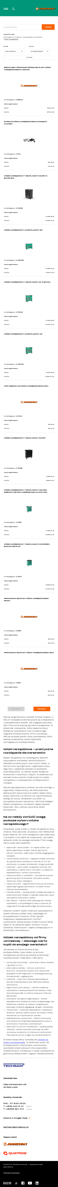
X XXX (25, 1109)
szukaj (48, 27)
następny (41, 709)
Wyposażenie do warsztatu (32, 37)
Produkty (18, 37)
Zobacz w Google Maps (16, 1118)
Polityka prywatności (11, 1173)
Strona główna (8, 37)
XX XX (25, 1106)
